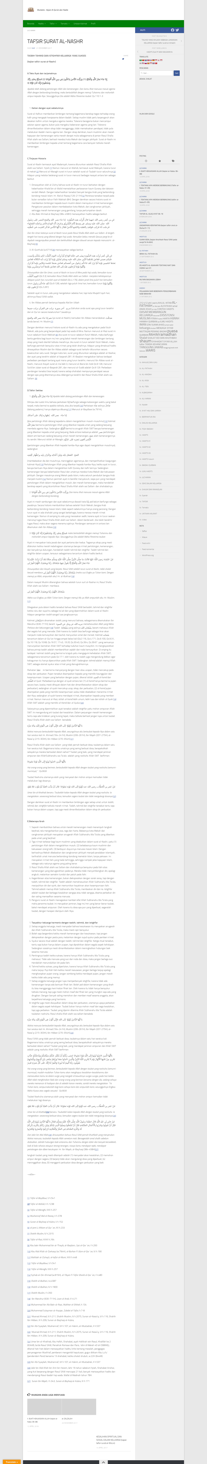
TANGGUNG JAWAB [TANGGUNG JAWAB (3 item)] (151, 347)
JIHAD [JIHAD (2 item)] (161, 324)
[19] (29, 702)
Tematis (64, 23)
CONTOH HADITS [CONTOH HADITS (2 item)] (165, 309)
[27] (97, 1156)
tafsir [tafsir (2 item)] (142, 344)
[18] (52, 627)
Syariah (145, 495)
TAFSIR (145, 501)
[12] (106, 421)
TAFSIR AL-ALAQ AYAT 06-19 (151, 214)
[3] (28, 175)
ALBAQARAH (147, 392)
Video (144, 520)
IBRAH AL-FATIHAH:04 (148, 254)
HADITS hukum (148, 459)
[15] (55, 527)
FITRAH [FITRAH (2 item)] (154, 318)
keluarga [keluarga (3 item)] (144, 328)
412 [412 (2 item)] (146, 302)
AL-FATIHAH (143, 251)
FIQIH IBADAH (147, 429)
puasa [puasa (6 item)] (172, 331)
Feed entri (146, 543)
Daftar (144, 531)
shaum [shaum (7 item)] (145, 340)
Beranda (30, 23)
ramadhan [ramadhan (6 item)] (167, 334)
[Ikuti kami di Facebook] (172, 30)
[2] (38, 171)
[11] (70, 409)
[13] (42, 464)
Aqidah (142, 288)
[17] (29, 601)
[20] (87, 702)
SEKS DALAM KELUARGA (151, 483)
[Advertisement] (161, 134)
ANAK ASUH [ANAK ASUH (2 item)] (145, 309)
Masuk (144, 537)
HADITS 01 (143, 262)
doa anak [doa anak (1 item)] (156, 316)
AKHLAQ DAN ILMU (149, 362)
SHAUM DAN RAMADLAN (152, 489)
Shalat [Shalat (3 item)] (143, 337)
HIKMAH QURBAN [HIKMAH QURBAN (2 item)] (148, 321)
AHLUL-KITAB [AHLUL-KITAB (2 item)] (165, 302)
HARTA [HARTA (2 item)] (166, 318)
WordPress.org (148, 555)
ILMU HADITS (147, 471)
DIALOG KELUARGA (149, 423)
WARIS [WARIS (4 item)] (150, 350)
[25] (29, 1123)
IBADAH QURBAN (149, 465)
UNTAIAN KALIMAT (149, 514)
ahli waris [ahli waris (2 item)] (153, 302)
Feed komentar (148, 549)
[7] (52, 321)
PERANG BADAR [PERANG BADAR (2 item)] (159, 331)
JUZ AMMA (31, 30)
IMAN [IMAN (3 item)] (142, 324)
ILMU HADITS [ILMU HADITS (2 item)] (166, 321)
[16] (73, 576)
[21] (72, 739)
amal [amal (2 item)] (175, 306)
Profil (93, 23)
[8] (57, 334)
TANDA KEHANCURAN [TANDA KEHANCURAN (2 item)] (156, 344)
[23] (72, 1036)
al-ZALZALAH (68, 1426)
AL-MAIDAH (147, 374)
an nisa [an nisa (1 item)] (154, 309)
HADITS (145, 435)
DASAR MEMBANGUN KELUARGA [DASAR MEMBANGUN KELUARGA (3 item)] (152, 313)
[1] (51, 168)
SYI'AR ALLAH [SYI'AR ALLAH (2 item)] (170, 341)
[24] (29, 1348)
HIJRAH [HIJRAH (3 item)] (174, 318)
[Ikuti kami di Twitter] (177, 30)
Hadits (41, 23)
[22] (29, 799)
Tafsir (52, 23)
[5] (37, 244)
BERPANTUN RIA (149, 417)
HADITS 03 (143, 277)
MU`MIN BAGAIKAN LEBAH (150, 279)
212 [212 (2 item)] (141, 302)
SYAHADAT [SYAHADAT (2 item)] (157, 341)
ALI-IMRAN (146, 399)
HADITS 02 (143, 237)
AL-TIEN (145, 386)
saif (33, 48)
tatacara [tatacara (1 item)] (142, 351)
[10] (82, 405)
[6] (54, 249)
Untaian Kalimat (80, 23)
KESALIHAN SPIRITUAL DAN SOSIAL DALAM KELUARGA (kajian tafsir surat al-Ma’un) (111, 1447)
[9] (36, 378)
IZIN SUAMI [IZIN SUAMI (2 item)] (152, 324)
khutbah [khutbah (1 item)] (153, 328)
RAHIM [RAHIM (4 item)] (154, 335)
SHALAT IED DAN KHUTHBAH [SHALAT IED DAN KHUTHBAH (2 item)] (162, 338)
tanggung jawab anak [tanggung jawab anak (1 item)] (170, 348)
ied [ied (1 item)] (159, 322)
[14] (45, 479)
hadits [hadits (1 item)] (160, 319)
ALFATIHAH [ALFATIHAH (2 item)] (166, 306)
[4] (83, 195)
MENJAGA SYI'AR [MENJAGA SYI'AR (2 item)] (164, 328)
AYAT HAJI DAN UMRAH (151, 411)
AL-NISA (145, 380)
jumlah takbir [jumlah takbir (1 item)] (169, 325)
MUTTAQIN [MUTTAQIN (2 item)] (144, 331)
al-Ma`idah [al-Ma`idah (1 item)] (156, 306)
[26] (51, 1142)
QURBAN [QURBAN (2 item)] (143, 335)
